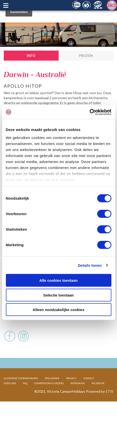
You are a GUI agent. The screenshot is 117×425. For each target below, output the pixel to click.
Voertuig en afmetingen (27, 327)
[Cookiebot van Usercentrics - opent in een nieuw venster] (89, 112)
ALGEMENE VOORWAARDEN (21, 394)
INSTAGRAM (77, 399)
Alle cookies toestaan (58, 280)
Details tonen (90, 265)
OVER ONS (10, 399)
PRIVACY (71, 394)
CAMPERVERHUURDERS (49, 399)
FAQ (25, 399)
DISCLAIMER (52, 394)
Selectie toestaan (58, 295)
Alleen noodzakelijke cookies (59, 310)
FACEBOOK (98, 399)
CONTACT (88, 394)
